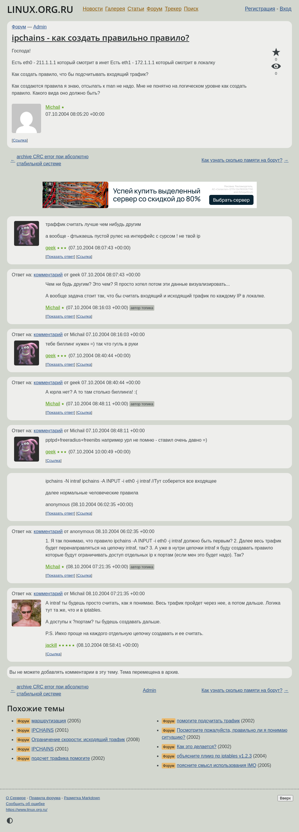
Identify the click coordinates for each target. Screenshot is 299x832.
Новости (93, 9)
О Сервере (16, 798)
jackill (51, 645)
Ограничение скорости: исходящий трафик (78, 739)
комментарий (48, 274)
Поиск (191, 9)
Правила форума (45, 798)
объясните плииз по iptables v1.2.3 (214, 755)
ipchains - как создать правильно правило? (100, 37)
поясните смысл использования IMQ (216, 765)
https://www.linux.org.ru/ (26, 809)
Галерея (115, 9)
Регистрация (260, 9)
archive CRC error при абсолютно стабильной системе (53, 160)
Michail (52, 107)
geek (50, 247)
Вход (285, 9)
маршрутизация (48, 720)
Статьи (135, 9)
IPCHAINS (42, 730)
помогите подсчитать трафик (208, 720)
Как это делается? (197, 746)
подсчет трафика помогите (60, 758)
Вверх (285, 798)
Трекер (173, 9)
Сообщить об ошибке (25, 804)
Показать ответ (60, 256)
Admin (40, 26)
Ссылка (20, 140)
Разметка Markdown (82, 798)
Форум (154, 9)
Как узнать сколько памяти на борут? (242, 160)
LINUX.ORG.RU (40, 9)
